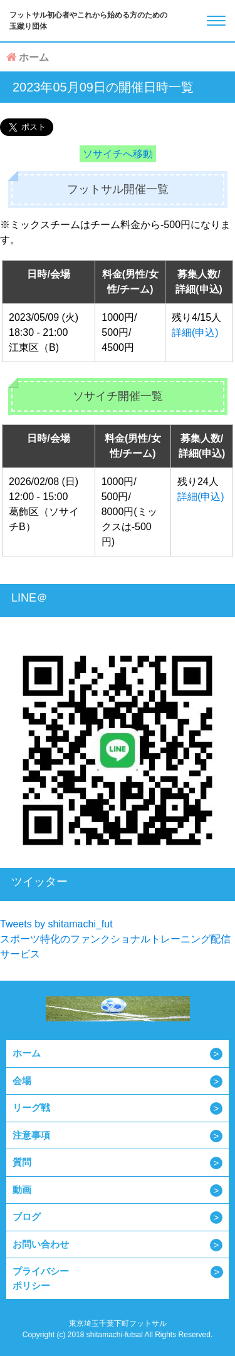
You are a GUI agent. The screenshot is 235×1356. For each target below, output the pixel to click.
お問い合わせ (41, 1244)
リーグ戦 (31, 1107)
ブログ (27, 1216)
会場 (22, 1080)
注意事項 (31, 1135)
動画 (22, 1189)
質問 (22, 1162)
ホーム (27, 1053)
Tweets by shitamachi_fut (56, 924)
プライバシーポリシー (41, 1278)
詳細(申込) (195, 332)
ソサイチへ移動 (118, 154)
